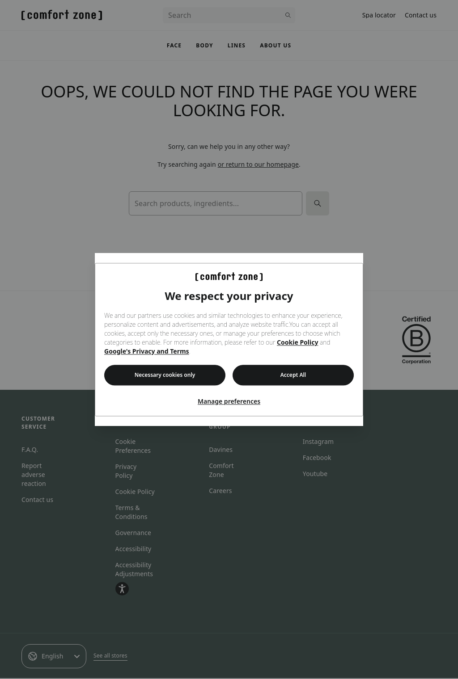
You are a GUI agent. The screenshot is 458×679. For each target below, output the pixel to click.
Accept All (293, 375)
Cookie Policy (297, 342)
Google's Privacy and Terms (146, 351)
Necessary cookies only (165, 375)
